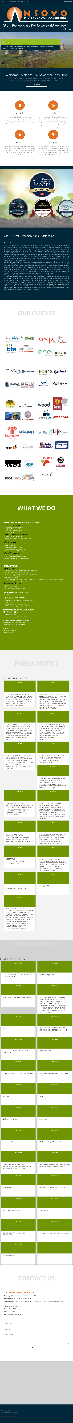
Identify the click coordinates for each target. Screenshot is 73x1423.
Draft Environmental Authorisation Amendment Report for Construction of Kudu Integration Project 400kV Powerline (17, 1166)
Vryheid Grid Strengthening (12, 1210)
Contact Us (36, 85)
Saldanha (6, 1028)
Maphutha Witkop (9, 1142)
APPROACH (20, 113)
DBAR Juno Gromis (9, 1256)
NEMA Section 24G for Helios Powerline (17, 997)
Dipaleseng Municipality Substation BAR (53, 1073)
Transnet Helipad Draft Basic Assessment (18, 1073)
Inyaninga (6, 1096)
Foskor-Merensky (8, 1187)
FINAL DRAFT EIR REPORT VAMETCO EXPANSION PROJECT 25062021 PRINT (53, 1029)
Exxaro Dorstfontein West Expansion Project (53, 1233)
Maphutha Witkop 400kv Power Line (51, 1142)
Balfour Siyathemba (10, 1119)
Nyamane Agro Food (46, 975)
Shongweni (43, 1119)
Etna (41, 1096)
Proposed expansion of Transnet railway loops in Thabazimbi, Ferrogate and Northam (54, 1165)
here (12, 236)
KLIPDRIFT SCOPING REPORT (16, 888)
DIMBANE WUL (44, 886)
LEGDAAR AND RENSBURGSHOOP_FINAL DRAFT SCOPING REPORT (18, 861)
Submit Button (36, 1348)
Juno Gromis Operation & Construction (52, 1187)
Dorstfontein (43, 1210)
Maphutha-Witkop (46, 1051)
